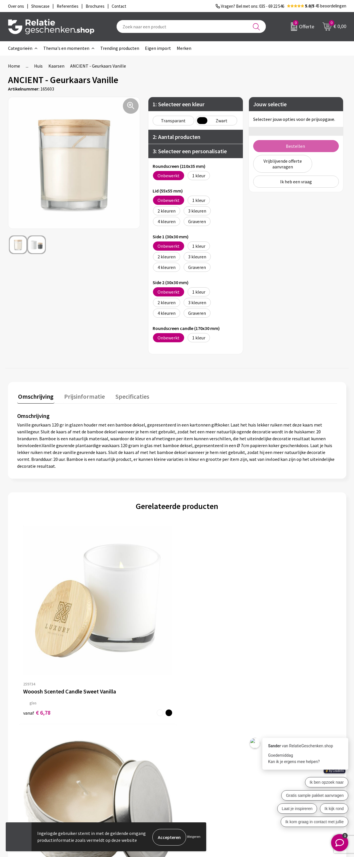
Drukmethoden (117, 778)
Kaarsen (56, 66)
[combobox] (191, 26)
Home (14, 66)
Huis (38, 66)
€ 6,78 (36, 630)
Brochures (196, 769)
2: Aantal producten (176, 136)
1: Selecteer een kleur (178, 104)
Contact (194, 750)
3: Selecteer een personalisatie (190, 151)
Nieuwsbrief (114, 759)
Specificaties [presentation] (127, 396)
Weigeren (193, 837)
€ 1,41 (116, 636)
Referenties (197, 778)
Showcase (195, 759)
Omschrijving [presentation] (35, 396)
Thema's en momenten (66, 48)
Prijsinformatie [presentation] (81, 396)
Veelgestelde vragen (122, 769)
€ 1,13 (196, 636)
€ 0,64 (276, 642)
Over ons (111, 750)
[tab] (35, 396)
